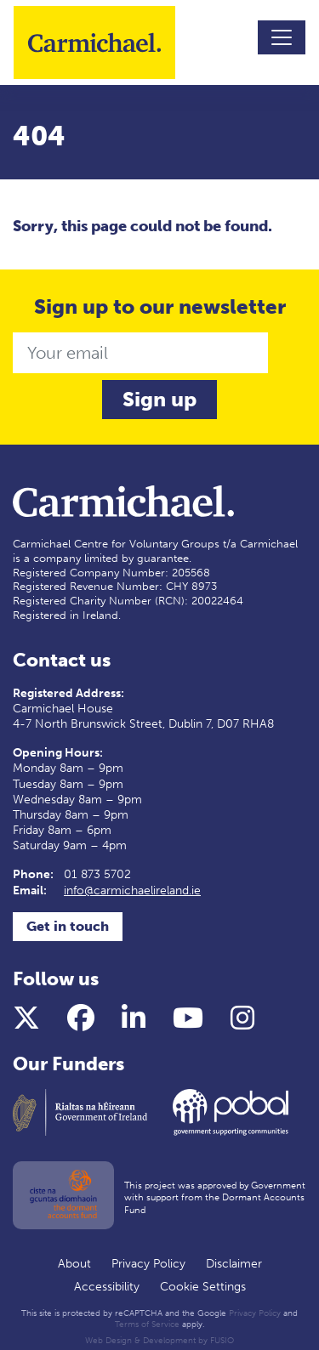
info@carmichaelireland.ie (132, 890)
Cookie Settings (203, 1286)
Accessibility (107, 1286)
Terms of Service (147, 1324)
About (74, 1263)
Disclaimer (234, 1263)
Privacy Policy (148, 1263)
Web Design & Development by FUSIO (159, 1341)
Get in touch (67, 926)
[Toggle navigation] (281, 37)
